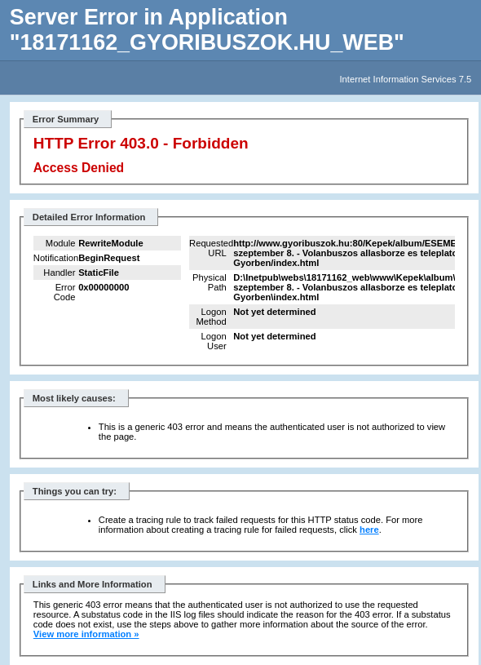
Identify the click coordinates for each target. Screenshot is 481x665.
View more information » (86, 634)
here (369, 529)
